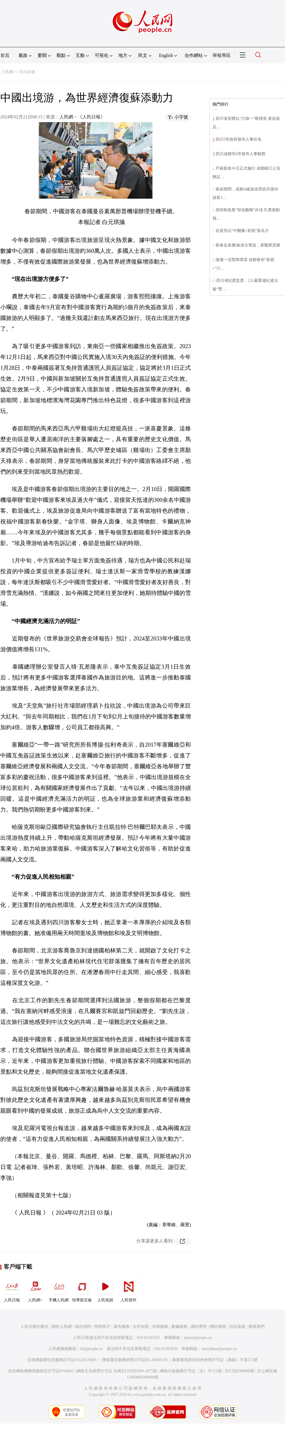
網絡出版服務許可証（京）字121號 (191, 1371)
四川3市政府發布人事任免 (238, 139)
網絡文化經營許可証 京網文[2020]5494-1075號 (117, 1371)
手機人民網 (59, 1289)
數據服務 (179, 1326)
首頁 (4, 55)
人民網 (7, 72)
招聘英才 (102, 1326)
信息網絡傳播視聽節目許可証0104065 (41, 1371)
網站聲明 (199, 1326)
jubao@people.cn (198, 1338)
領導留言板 (82, 1289)
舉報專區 (221, 55)
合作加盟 (141, 1326)
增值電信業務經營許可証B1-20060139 (135, 1360)
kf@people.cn (91, 1349)
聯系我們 (257, 1326)
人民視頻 (105, 1289)
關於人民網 (62, 1326)
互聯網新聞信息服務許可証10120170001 (62, 1360)
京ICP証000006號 (239, 1371)
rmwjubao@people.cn (219, 1349)
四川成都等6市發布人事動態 (240, 154)
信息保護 (237, 1326)
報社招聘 (83, 1326)
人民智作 (129, 1289)
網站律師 (218, 1326)
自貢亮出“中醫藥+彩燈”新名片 (242, 231)
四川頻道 (27, 72)
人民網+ (35, 1289)
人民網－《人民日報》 (82, 116)
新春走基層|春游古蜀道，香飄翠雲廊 (248, 245)
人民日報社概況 (34, 1326)
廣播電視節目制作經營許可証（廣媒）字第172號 (215, 1360)
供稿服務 (160, 1326)
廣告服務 (121, 1326)
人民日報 (12, 1289)
